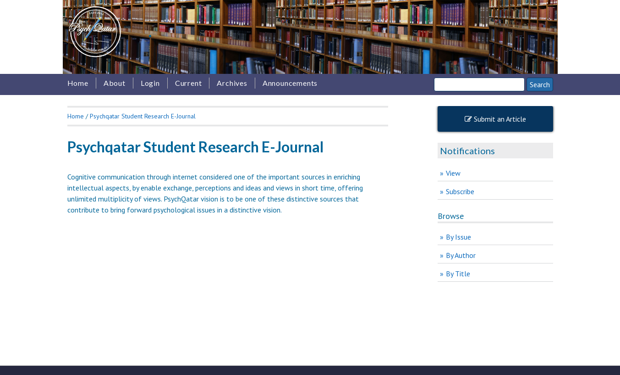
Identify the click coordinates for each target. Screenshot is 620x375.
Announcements (290, 82)
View (453, 173)
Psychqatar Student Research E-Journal (143, 116)
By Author (461, 255)
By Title (458, 273)
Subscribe (460, 191)
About (115, 82)
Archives (232, 82)
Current (188, 82)
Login (150, 82)
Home (77, 82)
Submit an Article (495, 118)
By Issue (458, 236)
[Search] (479, 84)
